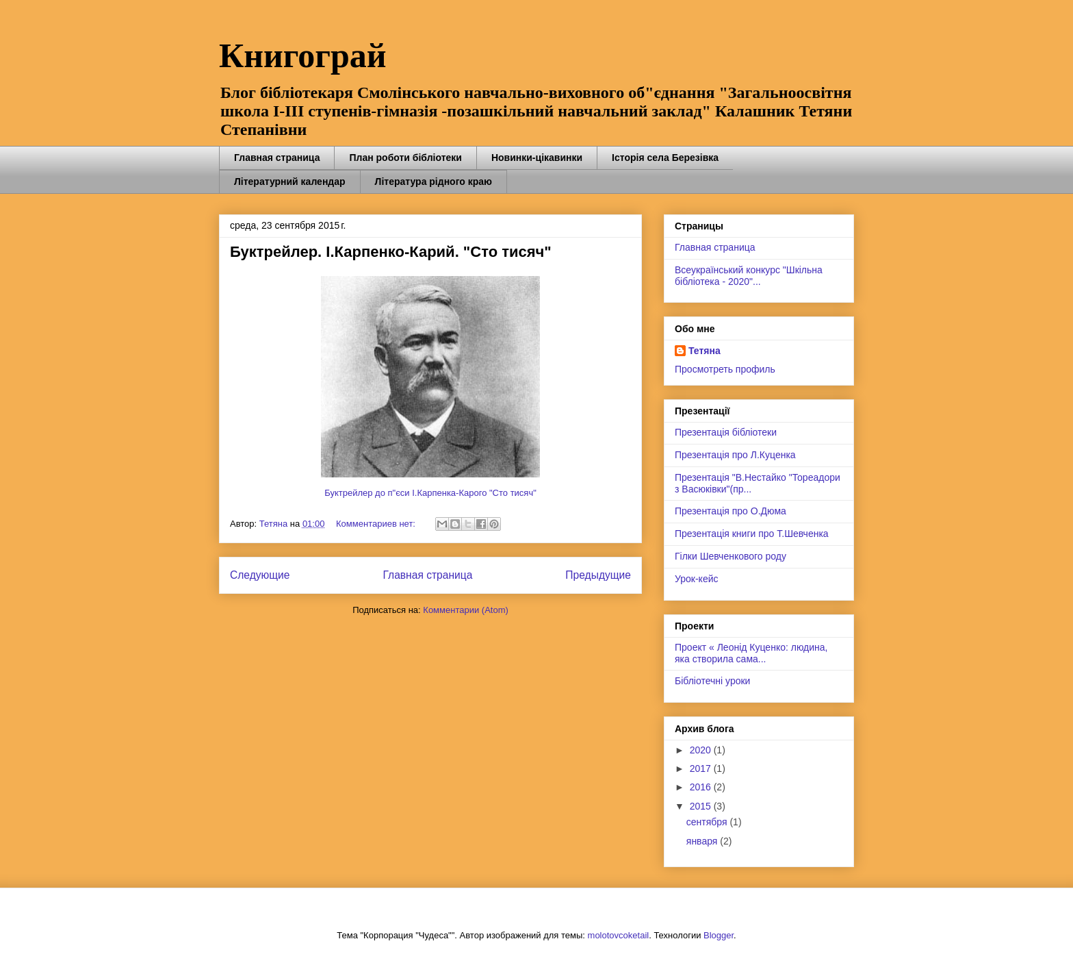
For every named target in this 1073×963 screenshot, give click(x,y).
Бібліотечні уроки (712, 680)
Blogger (718, 935)
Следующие (260, 575)
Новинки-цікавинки (536, 157)
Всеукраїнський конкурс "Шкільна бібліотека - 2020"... (749, 275)
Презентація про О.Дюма (730, 510)
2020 (702, 750)
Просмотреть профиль (725, 369)
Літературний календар (290, 181)
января (703, 841)
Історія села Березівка (665, 157)
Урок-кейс (697, 578)
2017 (702, 768)
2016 (702, 786)
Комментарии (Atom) (465, 610)
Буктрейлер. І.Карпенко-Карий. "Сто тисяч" (391, 251)
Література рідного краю (433, 181)
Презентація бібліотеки (726, 432)
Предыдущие (598, 575)
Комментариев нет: (377, 523)
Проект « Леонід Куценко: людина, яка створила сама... (751, 653)
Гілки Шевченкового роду (730, 556)
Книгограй (303, 55)
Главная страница (277, 157)
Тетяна (704, 350)
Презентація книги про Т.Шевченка (752, 533)
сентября (708, 821)
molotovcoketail (618, 935)
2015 (702, 806)
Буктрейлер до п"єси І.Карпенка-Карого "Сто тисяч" (430, 493)
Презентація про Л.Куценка (735, 454)
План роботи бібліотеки (405, 157)
